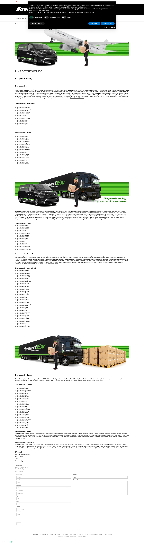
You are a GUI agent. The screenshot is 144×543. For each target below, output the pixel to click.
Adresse (18, 485)
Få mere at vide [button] (37, 23)
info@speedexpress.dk (26, 469)
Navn (18, 479)
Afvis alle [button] (94, 23)
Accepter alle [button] (108, 23)
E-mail (18, 512)
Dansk (18, 1)
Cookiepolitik (15, 541)
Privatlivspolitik (5, 541)
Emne (75, 474)
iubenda (113, 27)
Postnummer (19, 490)
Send (19, 523)
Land (18, 501)
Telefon (18, 506)
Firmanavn (19, 474)
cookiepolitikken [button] (82, 7)
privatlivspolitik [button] (85, 5)
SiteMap (84, 536)
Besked (75, 479)
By (17, 496)
